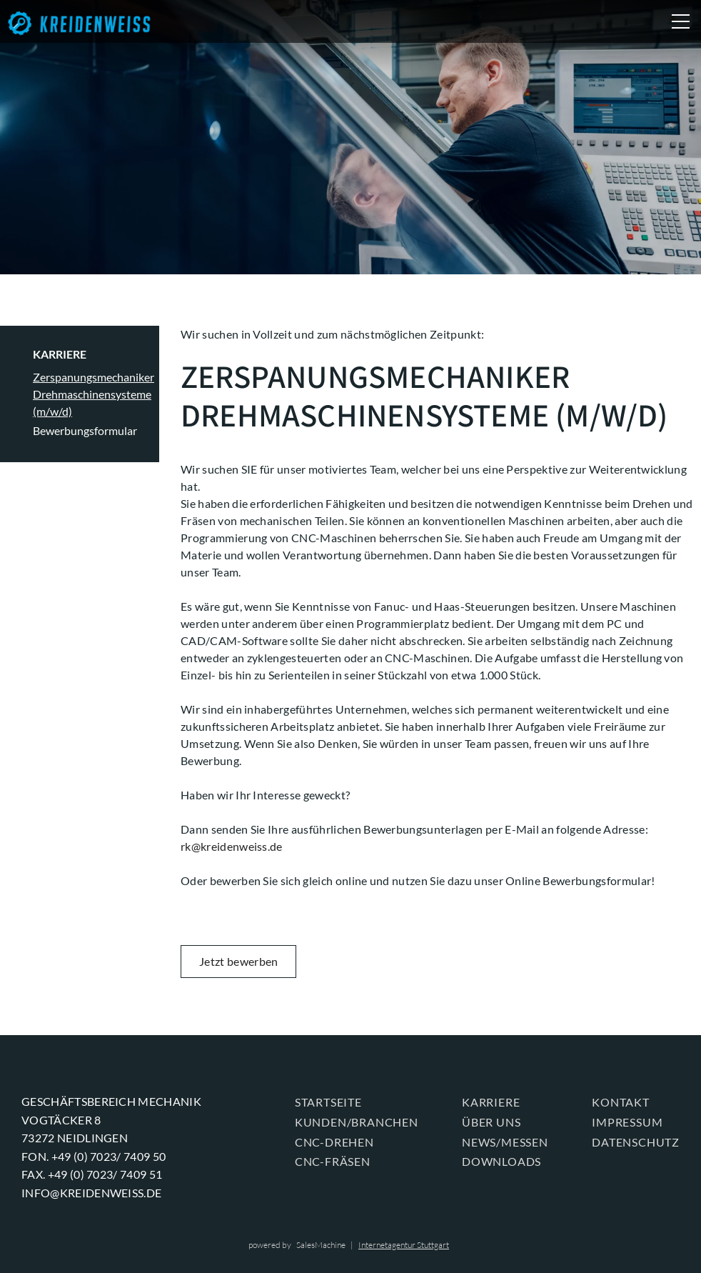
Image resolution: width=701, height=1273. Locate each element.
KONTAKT (621, 1102)
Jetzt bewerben (238, 961)
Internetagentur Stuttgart (403, 1244)
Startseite (328, 1102)
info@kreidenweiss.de (91, 1192)
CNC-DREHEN (334, 1142)
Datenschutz (636, 1142)
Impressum (627, 1122)
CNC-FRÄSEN (332, 1161)
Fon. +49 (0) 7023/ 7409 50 (93, 1156)
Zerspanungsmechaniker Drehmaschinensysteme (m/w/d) (93, 394)
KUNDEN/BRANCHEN (356, 1122)
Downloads (501, 1161)
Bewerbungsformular (85, 430)
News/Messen (505, 1142)
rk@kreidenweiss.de (233, 846)
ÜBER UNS (491, 1122)
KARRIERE (59, 354)
